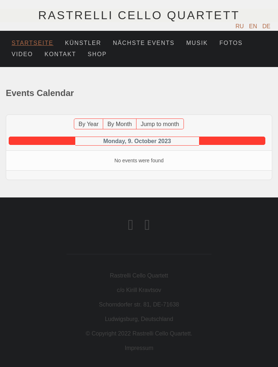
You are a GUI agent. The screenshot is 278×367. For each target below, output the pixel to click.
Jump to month (160, 124)
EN (254, 26)
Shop (97, 54)
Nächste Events (144, 43)
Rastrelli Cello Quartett (139, 15)
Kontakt (60, 54)
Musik (197, 43)
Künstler (83, 43)
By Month (120, 124)
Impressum (139, 348)
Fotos (231, 43)
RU (241, 26)
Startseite (33, 43)
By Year (88, 124)
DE (266, 26)
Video (22, 54)
